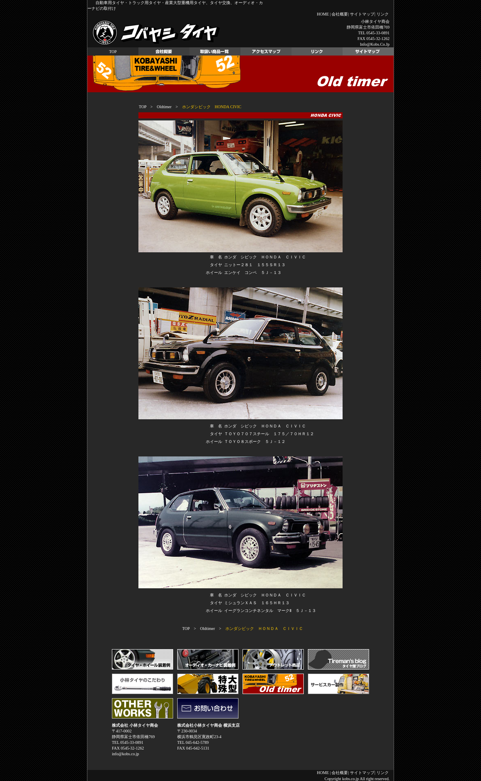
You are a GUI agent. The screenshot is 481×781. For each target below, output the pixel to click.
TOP (113, 51)
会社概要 (340, 14)
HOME (323, 14)
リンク (382, 14)
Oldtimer (164, 107)
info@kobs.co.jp (375, 44)
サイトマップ (362, 14)
